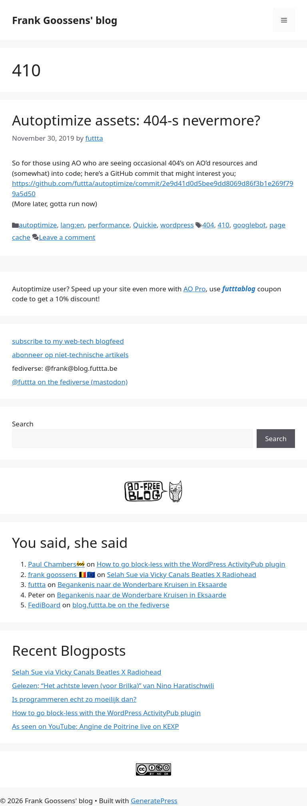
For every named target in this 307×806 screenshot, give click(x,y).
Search (23, 423)
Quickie (145, 224)
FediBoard (44, 604)
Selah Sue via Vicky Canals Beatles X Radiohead (181, 574)
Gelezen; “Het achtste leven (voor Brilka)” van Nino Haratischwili (113, 685)
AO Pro (194, 288)
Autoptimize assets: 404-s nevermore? (136, 120)
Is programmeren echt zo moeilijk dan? (74, 699)
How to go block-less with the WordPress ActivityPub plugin (191, 564)
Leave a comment (67, 237)
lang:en (72, 224)
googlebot (249, 224)
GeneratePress (154, 800)
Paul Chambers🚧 (56, 564)
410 (223, 224)
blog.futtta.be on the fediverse (120, 604)
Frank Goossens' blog (65, 20)
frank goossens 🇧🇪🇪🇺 (61, 574)
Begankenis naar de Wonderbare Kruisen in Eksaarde (142, 584)
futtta (37, 584)
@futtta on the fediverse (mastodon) (70, 381)
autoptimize (38, 224)
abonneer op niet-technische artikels (70, 354)
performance (109, 224)
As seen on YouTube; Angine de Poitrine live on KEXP (95, 726)
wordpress (177, 224)
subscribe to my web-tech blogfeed (68, 341)
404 (208, 224)
